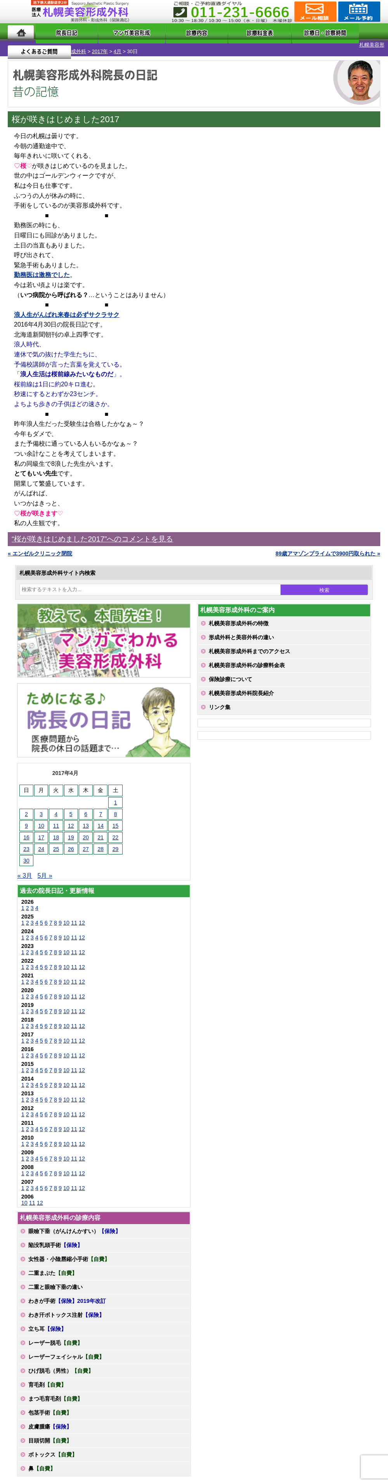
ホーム (21, 32)
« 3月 (24, 869)
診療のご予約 (358, 11)
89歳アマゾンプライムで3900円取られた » (327, 547)
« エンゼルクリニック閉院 (40, 547)
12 (82, 916)
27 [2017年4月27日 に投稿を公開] (86, 842)
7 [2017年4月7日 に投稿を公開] (100, 807)
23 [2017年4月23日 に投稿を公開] (26, 842)
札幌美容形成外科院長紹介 (241, 686)
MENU (19, 11)
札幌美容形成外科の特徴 (238, 617)
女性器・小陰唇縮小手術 (69, 1252)
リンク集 (219, 700)
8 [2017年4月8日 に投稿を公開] (115, 807)
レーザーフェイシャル (66, 1350)
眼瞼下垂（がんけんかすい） (74, 1224)
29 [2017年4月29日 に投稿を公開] (116, 842)
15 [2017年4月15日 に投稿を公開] (116, 819)
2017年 (54, 45)
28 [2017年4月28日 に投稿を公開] (101, 842)
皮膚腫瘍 (50, 1420)
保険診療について (230, 672)
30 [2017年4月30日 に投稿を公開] (26, 854)
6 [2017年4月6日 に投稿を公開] (85, 807)
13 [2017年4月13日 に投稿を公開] (86, 819)
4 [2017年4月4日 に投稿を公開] (56, 807)
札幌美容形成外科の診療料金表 (247, 659)
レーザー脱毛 (55, 1336)
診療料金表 (218, 32)
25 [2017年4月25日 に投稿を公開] (56, 842)
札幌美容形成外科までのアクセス (249, 645)
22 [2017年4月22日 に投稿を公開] (116, 831)
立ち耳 (47, 1322)
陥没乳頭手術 (55, 1238)
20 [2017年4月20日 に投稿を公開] (86, 831)
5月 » (44, 869)
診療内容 (171, 32)
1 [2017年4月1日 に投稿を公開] (115, 796)
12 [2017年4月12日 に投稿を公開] (71, 819)
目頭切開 (50, 1434)
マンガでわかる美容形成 (113, 32)
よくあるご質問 (348, 32)
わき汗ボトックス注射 (66, 1308)
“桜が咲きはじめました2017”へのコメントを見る (92, 532)
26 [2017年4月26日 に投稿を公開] (71, 842)
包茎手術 (50, 1406)
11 (74, 916)
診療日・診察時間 (279, 32)
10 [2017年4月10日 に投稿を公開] (41, 819)
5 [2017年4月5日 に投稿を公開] (71, 807)
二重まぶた (52, 1266)
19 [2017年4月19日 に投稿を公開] (71, 831)
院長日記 (56, 32)
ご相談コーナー (314, 11)
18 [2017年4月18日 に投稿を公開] (56, 831)
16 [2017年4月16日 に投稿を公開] (26, 831)
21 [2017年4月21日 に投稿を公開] (101, 831)
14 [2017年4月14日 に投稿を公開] (101, 819)
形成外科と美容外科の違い (241, 631)
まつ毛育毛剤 (55, 1392)
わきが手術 (67, 1294)
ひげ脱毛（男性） (61, 1364)
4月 (72, 45)
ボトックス (52, 1448)
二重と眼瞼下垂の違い (55, 1280)
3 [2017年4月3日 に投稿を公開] (41, 807)
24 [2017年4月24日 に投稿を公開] (41, 842)
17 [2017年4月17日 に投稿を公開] (41, 831)
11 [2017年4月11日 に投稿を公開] (56, 819)
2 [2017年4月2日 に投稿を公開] (26, 807)
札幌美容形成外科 (20, 45)
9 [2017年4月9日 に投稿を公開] (26, 819)
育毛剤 (47, 1378)
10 (66, 916)
